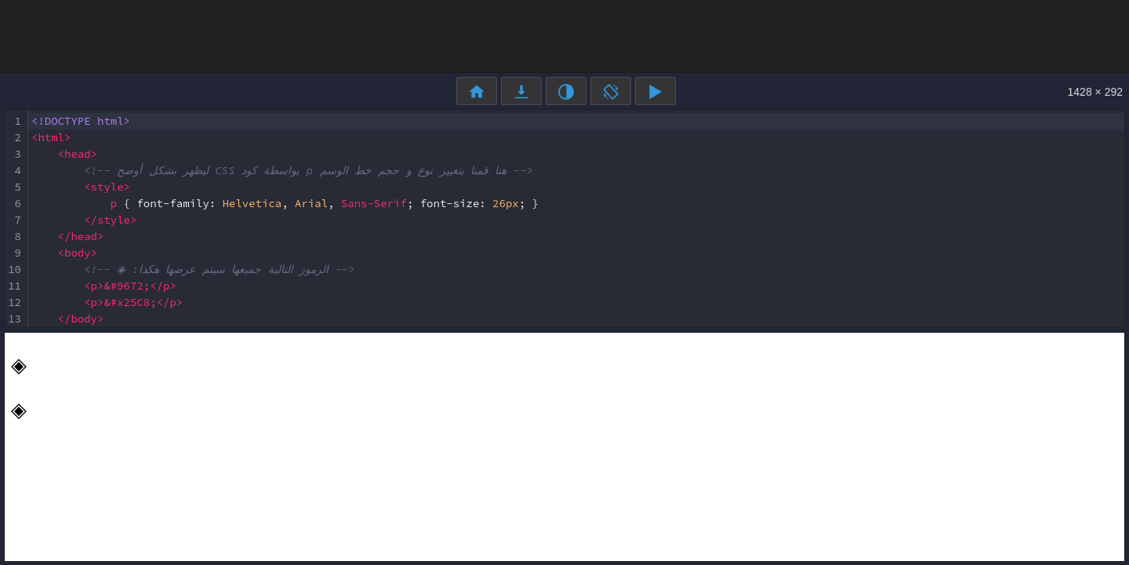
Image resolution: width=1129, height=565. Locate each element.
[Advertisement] (564, 35)
